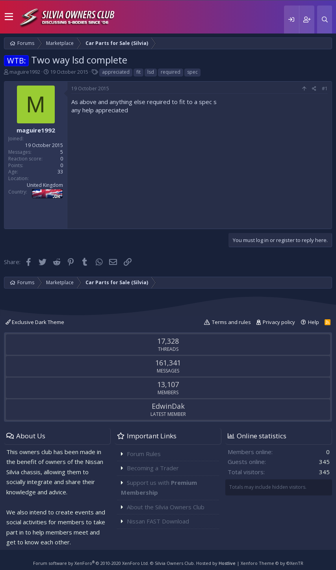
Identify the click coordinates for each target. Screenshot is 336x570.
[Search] (324, 20)
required (170, 72)
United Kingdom (45, 185)
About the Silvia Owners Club (165, 507)
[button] (9, 17)
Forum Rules (144, 454)
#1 (325, 88)
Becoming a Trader (153, 468)
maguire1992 (24, 71)
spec (192, 72)
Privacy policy (279, 322)
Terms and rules (231, 322)
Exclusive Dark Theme (35, 322)
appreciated (116, 72)
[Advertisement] (199, 169)
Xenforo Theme (272, 563)
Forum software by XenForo (91, 563)
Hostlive (227, 563)
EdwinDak (168, 406)
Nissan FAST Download (158, 521)
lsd (150, 72)
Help (313, 322)
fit (138, 72)
